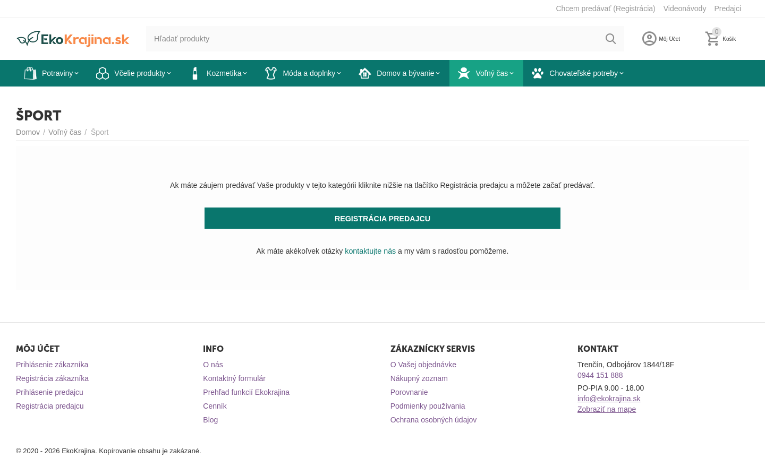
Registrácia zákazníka (52, 378)
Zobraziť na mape (606, 409)
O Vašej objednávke (423, 364)
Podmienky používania (427, 406)
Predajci (727, 8)
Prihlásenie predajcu (49, 392)
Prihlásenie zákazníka (52, 364)
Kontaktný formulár (234, 378)
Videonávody (685, 8)
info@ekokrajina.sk (609, 398)
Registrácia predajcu (50, 406)
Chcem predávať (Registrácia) (605, 8)
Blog (210, 420)
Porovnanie (409, 392)
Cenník (214, 406)
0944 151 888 (600, 375)
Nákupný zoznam (419, 378)
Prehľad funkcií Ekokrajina (246, 392)
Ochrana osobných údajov (433, 420)
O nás (213, 364)
